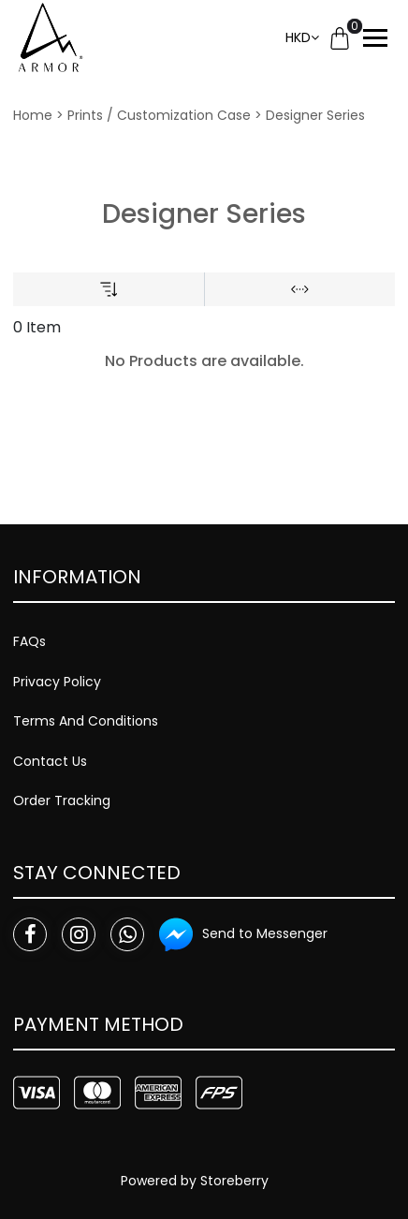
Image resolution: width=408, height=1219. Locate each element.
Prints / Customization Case (159, 115)
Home (32, 115)
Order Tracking (61, 800)
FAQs (29, 641)
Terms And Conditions (85, 721)
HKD (298, 37)
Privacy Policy (57, 681)
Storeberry (234, 1180)
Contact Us (50, 761)
